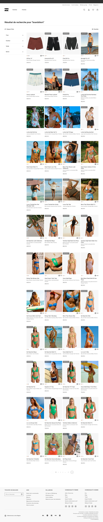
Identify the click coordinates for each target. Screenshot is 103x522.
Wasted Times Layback (53, 95)
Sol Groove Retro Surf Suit (35, 317)
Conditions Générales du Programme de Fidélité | (87, 516)
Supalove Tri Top (53, 388)
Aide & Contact (66, 5)
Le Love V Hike (89, 353)
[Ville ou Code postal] (14, 494)
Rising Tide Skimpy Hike (35, 279)
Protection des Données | (78, 513)
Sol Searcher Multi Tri (53, 353)
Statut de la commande (32, 493)
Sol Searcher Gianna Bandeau (53, 460)
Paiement (28, 499)
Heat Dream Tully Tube (53, 280)
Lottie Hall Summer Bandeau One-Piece (89, 97)
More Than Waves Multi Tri (89, 205)
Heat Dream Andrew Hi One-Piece (89, 169)
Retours (28, 497)
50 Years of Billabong (51, 493)
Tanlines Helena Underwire (71, 424)
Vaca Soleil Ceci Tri (71, 353)
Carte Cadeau (75, 5)
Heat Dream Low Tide (53, 168)
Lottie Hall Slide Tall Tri (53, 133)
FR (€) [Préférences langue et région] (90, 5)
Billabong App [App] (83, 5)
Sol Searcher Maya (53, 242)
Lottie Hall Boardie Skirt (89, 133)
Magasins (95, 5)
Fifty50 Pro (71, 95)
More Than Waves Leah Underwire (71, 169)
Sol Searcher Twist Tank (89, 460)
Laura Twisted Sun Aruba (53, 205)
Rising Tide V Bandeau (53, 317)
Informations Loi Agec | (84, 512)
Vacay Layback (35, 95)
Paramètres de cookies (93, 512)
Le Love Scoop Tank (35, 424)
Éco (86, 493)
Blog (66, 495)
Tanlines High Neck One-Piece (71, 242)
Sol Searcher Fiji (35, 388)
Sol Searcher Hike (89, 317)
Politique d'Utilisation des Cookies (91, 518)
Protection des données (32, 503)
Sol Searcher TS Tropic (71, 388)
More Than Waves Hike (71, 317)
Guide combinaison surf (71, 501)
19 (68, 472)
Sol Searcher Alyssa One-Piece (53, 424)
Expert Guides (68, 499)
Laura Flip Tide (71, 205)
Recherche (84, 10)
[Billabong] (6, 10)
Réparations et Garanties (32, 501)
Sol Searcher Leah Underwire (35, 242)
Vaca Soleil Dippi (71, 279)
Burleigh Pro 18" (89, 60)
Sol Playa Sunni (71, 460)
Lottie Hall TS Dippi (71, 133)
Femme (24, 10)
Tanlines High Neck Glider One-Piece (89, 243)
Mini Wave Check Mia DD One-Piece (89, 281)
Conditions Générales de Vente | (91, 513)
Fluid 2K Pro (71, 59)
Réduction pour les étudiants (53, 499)
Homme (15, 10)
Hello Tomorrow (69, 493)
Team (66, 497)
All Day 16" (35, 59)
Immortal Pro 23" (53, 59)
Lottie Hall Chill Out (35, 133)
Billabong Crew (49, 495)
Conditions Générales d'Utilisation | (90, 515)
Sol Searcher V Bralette (35, 460)
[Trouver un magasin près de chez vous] (21, 494)
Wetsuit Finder (69, 503)
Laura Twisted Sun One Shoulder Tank (35, 206)
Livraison (28, 495)
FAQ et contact (30, 505)
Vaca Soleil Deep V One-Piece (89, 388)
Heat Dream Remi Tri (35, 168)
